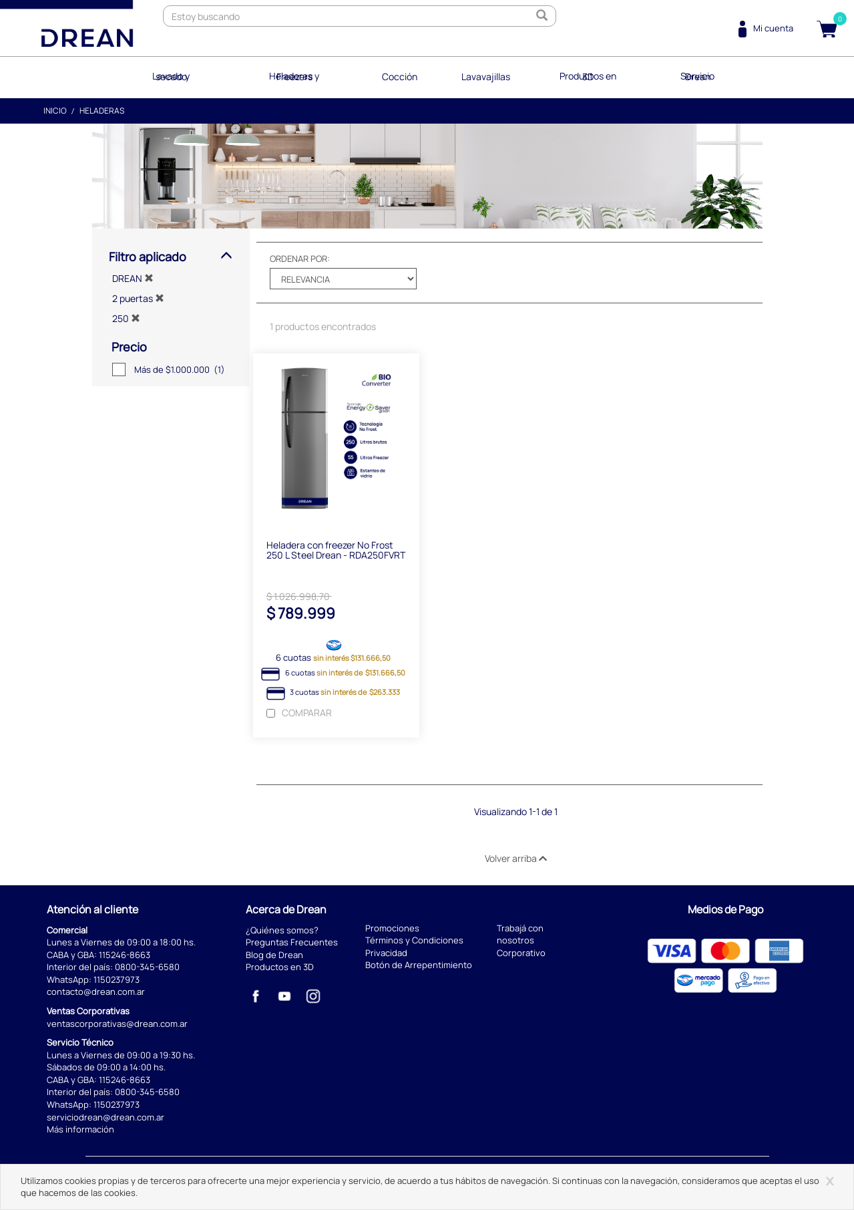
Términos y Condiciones (414, 941)
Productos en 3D (588, 76)
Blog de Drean (274, 955)
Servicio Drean (697, 76)
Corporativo (521, 953)
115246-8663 (124, 955)
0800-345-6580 (147, 967)
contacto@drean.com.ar (96, 992)
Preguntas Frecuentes (292, 942)
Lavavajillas (485, 76)
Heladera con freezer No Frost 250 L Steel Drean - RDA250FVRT (335, 550)
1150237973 (116, 979)
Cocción (399, 76)
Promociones (392, 928)
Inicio (55, 110)
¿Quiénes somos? (282, 930)
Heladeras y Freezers (294, 76)
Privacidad (386, 953)
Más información (80, 1129)
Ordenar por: (300, 258)
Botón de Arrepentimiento (418, 965)
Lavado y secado (171, 76)
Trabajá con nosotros (520, 934)
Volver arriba (516, 858)
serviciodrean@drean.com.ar (105, 1117)
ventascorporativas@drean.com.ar (117, 1024)
